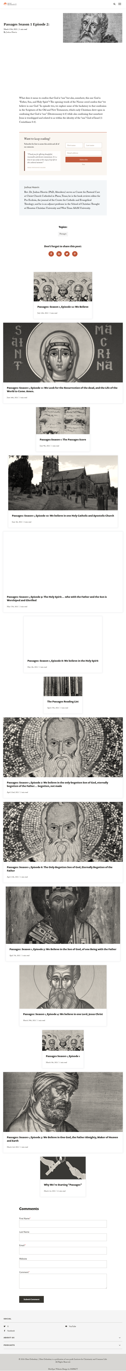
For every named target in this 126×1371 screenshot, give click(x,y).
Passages (63, 234)
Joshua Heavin (11, 32)
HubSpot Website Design (57, 1369)
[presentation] (120, 4)
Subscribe (84, 159)
